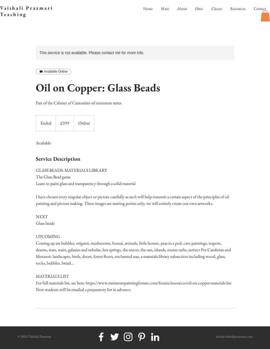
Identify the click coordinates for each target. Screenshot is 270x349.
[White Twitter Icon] (114, 337)
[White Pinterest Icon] (141, 337)
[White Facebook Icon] (101, 337)
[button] (265, 16)
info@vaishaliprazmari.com (234, 336)
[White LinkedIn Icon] (155, 337)
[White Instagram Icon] (128, 337)
